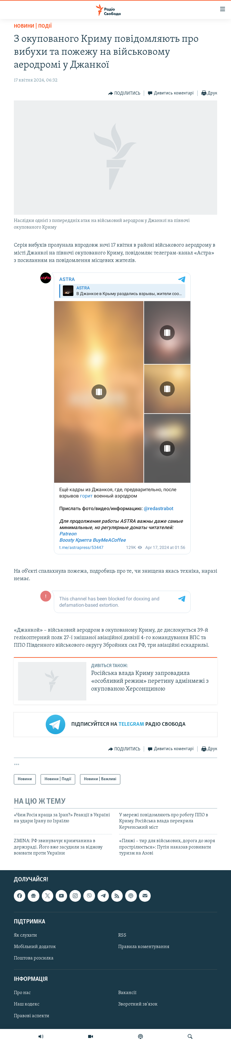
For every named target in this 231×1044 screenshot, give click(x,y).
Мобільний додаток (35, 946)
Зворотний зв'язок (138, 1004)
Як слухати (25, 935)
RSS (122, 935)
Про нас (22, 993)
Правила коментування (143, 946)
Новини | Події (33, 26)
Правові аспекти (31, 1016)
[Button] (124, 93)
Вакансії (127, 993)
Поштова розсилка (34, 958)
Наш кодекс (26, 1004)
